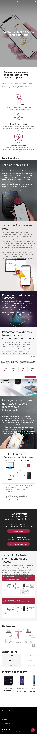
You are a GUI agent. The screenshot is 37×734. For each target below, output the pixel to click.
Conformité (4, 719)
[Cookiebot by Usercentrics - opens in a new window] (32, 356)
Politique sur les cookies (7, 715)
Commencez (18, 531)
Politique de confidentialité (8, 710)
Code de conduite (6, 723)
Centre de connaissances (18, 544)
